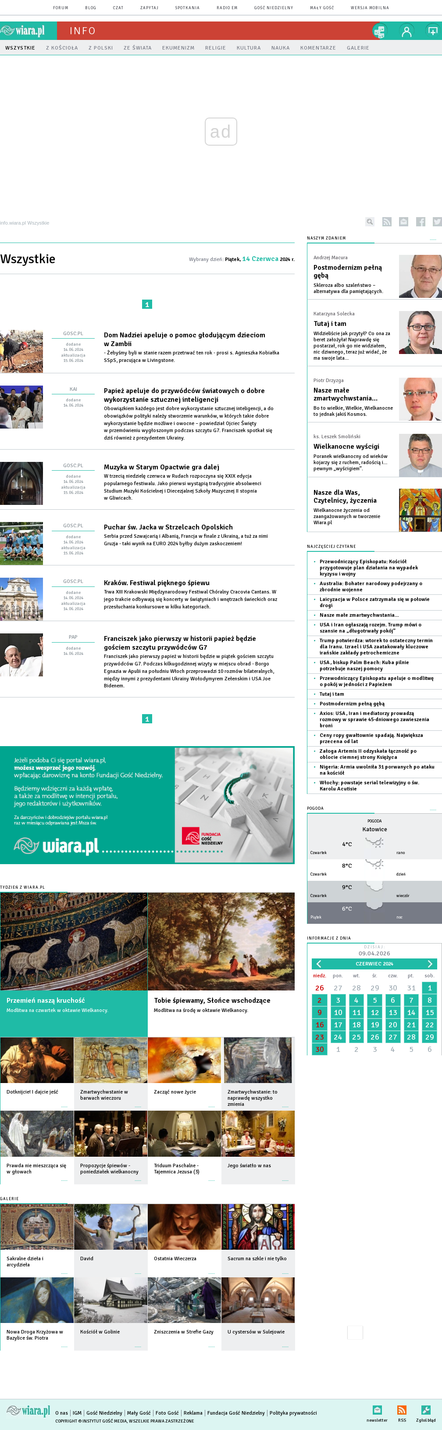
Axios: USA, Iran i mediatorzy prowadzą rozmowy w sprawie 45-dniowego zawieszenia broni (374, 719)
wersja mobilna (370, 8)
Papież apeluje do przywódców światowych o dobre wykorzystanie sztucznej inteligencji (184, 395)
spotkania (187, 8)
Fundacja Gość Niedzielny (236, 1413)
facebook (420, 221)
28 (356, 988)
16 (319, 1025)
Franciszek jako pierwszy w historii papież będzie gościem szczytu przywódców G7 (180, 643)
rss (387, 221)
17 (338, 1025)
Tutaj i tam (330, 324)
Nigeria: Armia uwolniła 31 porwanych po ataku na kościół (377, 770)
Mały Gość (322, 8)
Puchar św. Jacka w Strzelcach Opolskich (168, 527)
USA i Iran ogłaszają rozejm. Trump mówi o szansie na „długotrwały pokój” (370, 628)
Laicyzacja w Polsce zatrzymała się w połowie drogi (375, 602)
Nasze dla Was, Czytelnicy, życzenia (345, 496)
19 (375, 1025)
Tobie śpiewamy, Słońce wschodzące (212, 1001)
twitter (437, 221)
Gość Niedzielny (273, 8)
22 (429, 1025)
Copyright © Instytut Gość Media (91, 1421)
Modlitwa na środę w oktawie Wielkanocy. (201, 1010)
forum (60, 8)
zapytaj (149, 8)
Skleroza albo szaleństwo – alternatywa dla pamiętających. (348, 288)
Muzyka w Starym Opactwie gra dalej (161, 467)
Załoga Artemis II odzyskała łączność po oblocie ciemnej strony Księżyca (368, 754)
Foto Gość (167, 1413)
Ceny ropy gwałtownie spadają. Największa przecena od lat (371, 738)
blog (90, 8)
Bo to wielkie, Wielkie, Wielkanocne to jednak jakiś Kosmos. (353, 411)
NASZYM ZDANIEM (326, 238)
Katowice (374, 829)
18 (356, 1025)
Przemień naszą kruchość (46, 1001)
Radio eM (227, 8)
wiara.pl (28, 30)
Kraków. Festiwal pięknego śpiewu (157, 583)
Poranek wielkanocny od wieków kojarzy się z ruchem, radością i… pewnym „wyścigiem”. (351, 462)
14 (411, 1012)
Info (82, 30)
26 (319, 988)
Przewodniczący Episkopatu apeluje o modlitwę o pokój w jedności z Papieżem (377, 681)
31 (411, 988)
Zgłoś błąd (426, 1408)
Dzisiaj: (374, 951)
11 (356, 1012)
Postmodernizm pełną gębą (348, 271)
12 (375, 1012)
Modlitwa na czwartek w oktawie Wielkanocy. (57, 1010)
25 (356, 1037)
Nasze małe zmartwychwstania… (346, 394)
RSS (401, 1408)
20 (393, 1025)
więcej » (64, 1102)
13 (393, 1012)
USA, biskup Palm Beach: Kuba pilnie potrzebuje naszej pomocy (364, 665)
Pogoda (315, 808)
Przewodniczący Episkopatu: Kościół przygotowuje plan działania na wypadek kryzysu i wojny (369, 567)
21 (411, 1025)
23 (319, 1037)
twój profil (407, 31)
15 (429, 1012)
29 (375, 988)
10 (338, 1012)
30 (393, 988)
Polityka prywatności (293, 1413)
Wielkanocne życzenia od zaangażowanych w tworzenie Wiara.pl (347, 516)
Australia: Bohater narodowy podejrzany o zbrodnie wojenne (371, 586)
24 (338, 1037)
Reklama (193, 1413)
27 (338, 988)
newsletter (403, 221)
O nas (61, 1413)
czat (118, 8)
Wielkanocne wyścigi (346, 446)
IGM (77, 1413)
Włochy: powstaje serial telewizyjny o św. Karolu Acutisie (369, 785)
